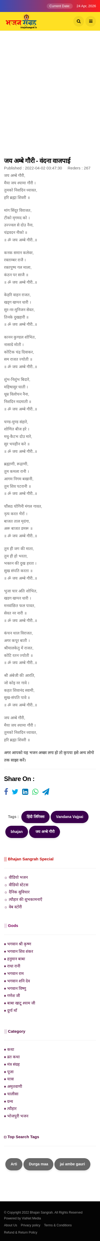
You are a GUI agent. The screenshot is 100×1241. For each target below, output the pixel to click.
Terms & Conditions (58, 1225)
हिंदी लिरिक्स (35, 817)
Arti (14, 1164)
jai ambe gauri (72, 1164)
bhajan (17, 831)
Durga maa (38, 1164)
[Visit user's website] (6, 792)
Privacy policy (30, 1225)
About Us (10, 1225)
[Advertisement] (50, 97)
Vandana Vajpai (69, 817)
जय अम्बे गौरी (44, 831)
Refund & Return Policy (20, 1232)
